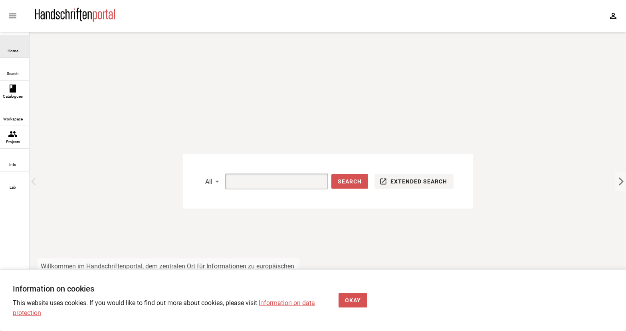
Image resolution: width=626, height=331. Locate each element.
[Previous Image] (35, 181)
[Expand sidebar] (12, 16)
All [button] (208, 181)
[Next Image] (620, 181)
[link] (14, 46)
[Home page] (75, 20)
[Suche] (267, 181)
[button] (349, 181)
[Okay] (353, 300)
